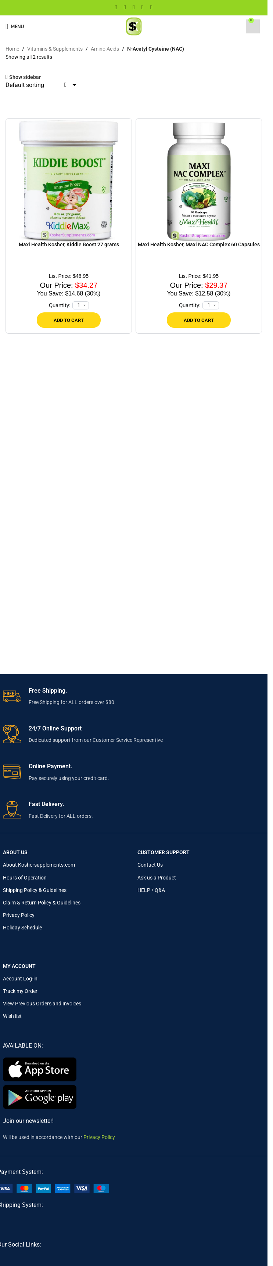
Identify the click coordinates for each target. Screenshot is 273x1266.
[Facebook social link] (116, 7)
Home (12, 49)
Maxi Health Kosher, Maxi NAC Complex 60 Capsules (199, 244)
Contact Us (150, 865)
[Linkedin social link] (142, 7)
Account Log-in (20, 979)
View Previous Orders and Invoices (42, 1003)
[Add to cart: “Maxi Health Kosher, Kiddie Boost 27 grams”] (69, 320)
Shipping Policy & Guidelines (35, 890)
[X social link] (125, 7)
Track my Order (20, 991)
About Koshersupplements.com (39, 865)
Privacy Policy (19, 915)
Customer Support (163, 852)
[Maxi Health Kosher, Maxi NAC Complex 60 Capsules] (199, 181)
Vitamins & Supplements (55, 49)
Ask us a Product (156, 878)
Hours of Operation (25, 878)
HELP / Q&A (151, 890)
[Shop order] (42, 85)
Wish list (12, 1016)
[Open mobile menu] (15, 26)
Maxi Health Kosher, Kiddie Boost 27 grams (69, 244)
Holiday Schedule (22, 928)
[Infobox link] (134, 697)
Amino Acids (105, 49)
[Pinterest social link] (133, 7)
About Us (15, 852)
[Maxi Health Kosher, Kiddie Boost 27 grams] (69, 181)
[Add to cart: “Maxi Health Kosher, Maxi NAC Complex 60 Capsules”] (199, 320)
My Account (19, 966)
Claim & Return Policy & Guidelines (41, 903)
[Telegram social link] (151, 7)
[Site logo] (134, 26)
